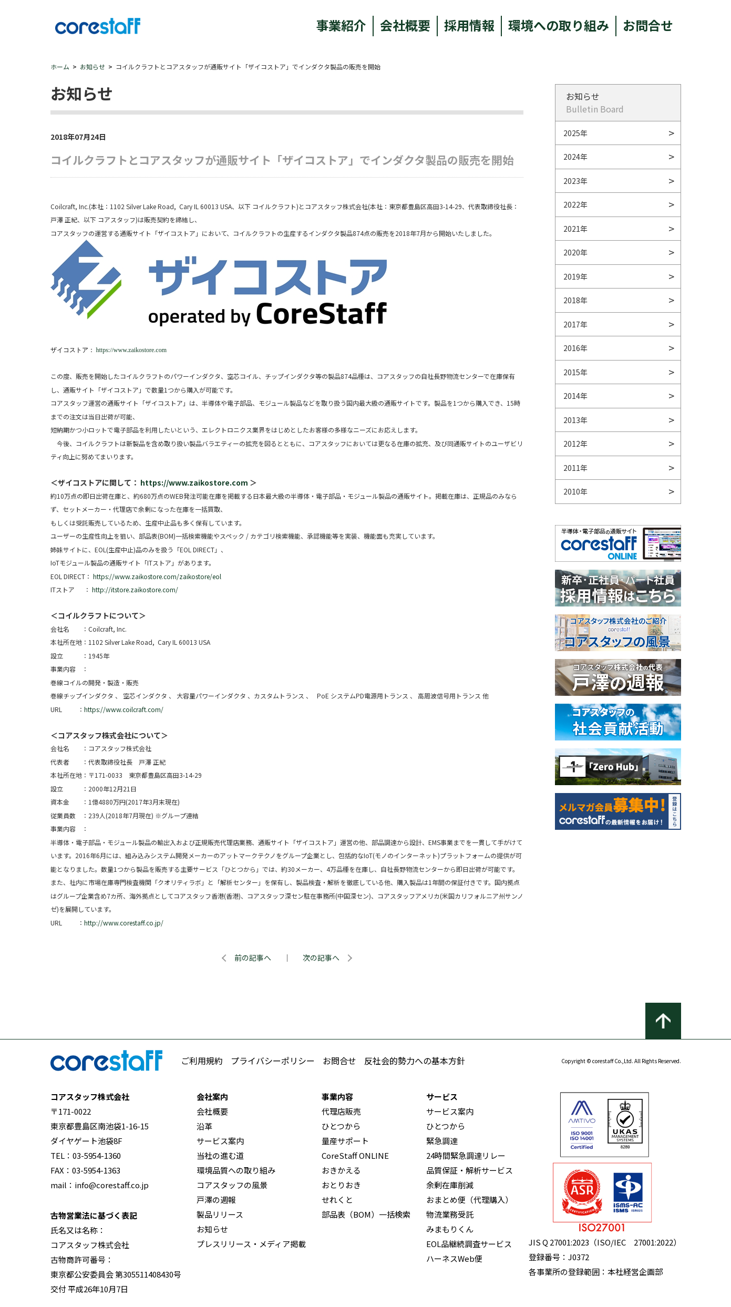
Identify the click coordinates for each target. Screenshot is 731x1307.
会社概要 (405, 25)
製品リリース (220, 1214)
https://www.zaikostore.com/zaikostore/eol (157, 576)
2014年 (575, 395)
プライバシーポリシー (273, 1060)
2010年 (575, 491)
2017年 (575, 324)
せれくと (337, 1199)
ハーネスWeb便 (454, 1258)
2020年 (575, 252)
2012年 (575, 443)
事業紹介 (341, 25)
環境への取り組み (558, 25)
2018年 (575, 300)
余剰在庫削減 (449, 1184)
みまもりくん (449, 1228)
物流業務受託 (449, 1214)
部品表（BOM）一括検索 (366, 1214)
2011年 (575, 467)
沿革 (204, 1125)
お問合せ (648, 25)
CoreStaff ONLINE (355, 1155)
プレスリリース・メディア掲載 (251, 1243)
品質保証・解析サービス (469, 1170)
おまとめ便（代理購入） (469, 1199)
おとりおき (341, 1184)
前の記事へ (252, 957)
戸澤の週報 (216, 1199)
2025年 (575, 133)
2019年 (575, 276)
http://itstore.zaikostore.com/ (135, 589)
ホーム (59, 66)
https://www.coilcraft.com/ (123, 709)
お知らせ (92, 66)
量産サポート (345, 1140)
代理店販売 (341, 1111)
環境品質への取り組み (236, 1170)
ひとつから (341, 1125)
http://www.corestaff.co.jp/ (123, 922)
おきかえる (341, 1170)
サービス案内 (220, 1140)
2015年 (575, 372)
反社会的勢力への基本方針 (414, 1060)
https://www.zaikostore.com (131, 350)
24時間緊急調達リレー (466, 1155)
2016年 (575, 348)
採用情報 (469, 25)
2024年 (575, 156)
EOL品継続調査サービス (469, 1243)
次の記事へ (321, 957)
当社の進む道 (220, 1155)
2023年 (575, 181)
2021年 (575, 228)
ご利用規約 (202, 1060)
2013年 (575, 420)
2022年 (575, 204)
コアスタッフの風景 (232, 1184)
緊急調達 (442, 1140)
